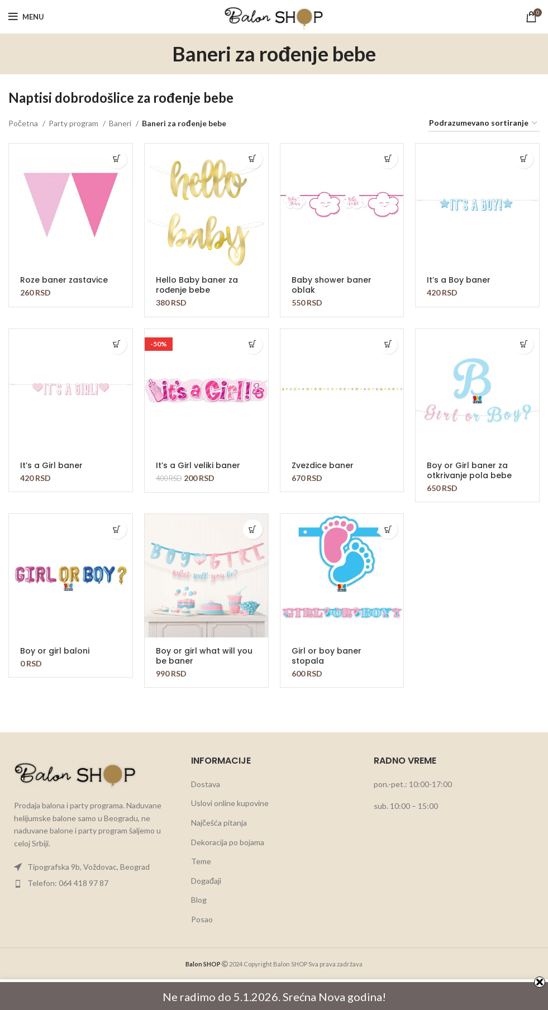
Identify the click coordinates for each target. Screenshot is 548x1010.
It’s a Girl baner (51, 465)
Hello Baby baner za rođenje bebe (197, 285)
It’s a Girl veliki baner (198, 465)
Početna (24, 123)
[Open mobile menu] (26, 17)
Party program (74, 123)
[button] (117, 159)
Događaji (206, 880)
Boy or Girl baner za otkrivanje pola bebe (469, 470)
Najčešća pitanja (219, 822)
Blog (199, 899)
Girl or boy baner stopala (326, 655)
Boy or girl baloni (54, 650)
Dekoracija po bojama (227, 842)
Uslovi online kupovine (230, 803)
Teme (201, 861)
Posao (202, 919)
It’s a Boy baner (458, 279)
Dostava (205, 784)
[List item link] (91, 867)
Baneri (121, 123)
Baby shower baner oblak (331, 285)
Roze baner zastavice (64, 279)
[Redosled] (484, 124)
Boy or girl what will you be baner (204, 655)
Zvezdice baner (323, 465)
